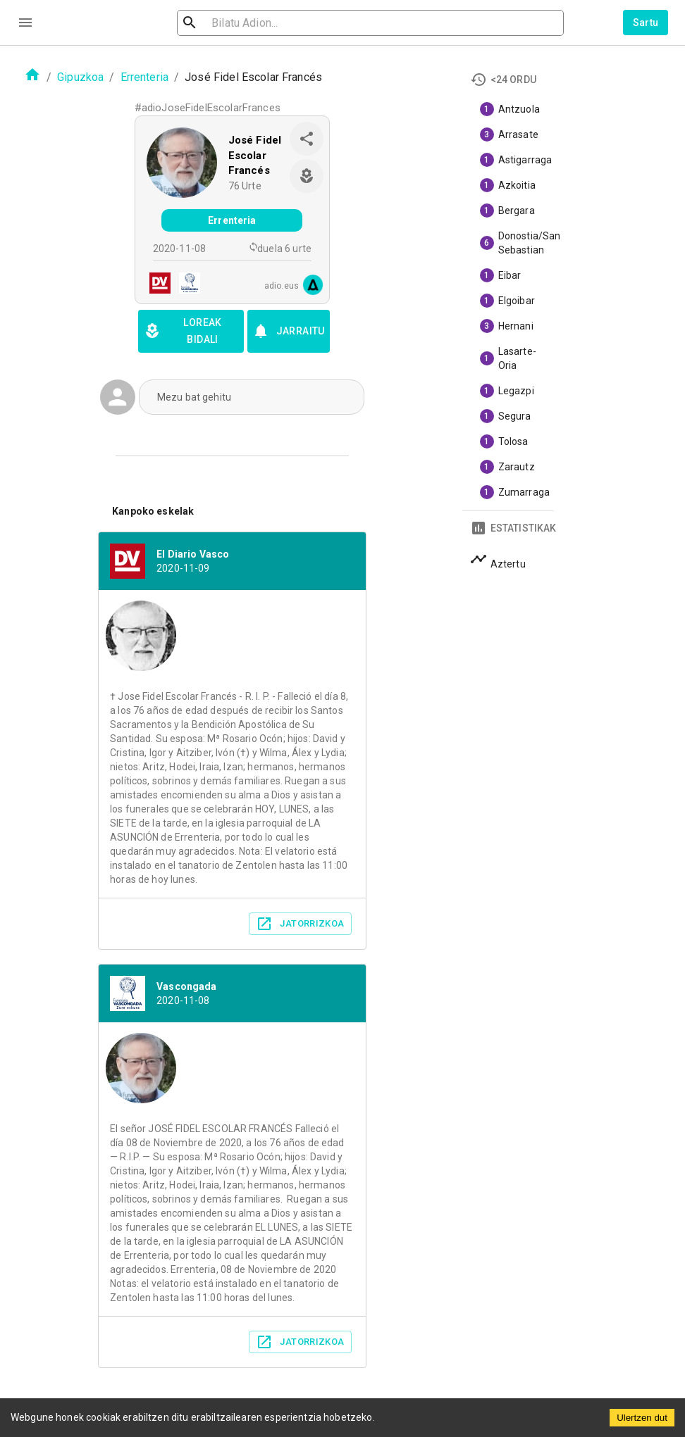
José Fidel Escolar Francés (255, 155)
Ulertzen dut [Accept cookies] (642, 1417)
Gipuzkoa (80, 77)
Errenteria (145, 77)
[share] (306, 139)
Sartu (646, 22)
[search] (260, 23)
